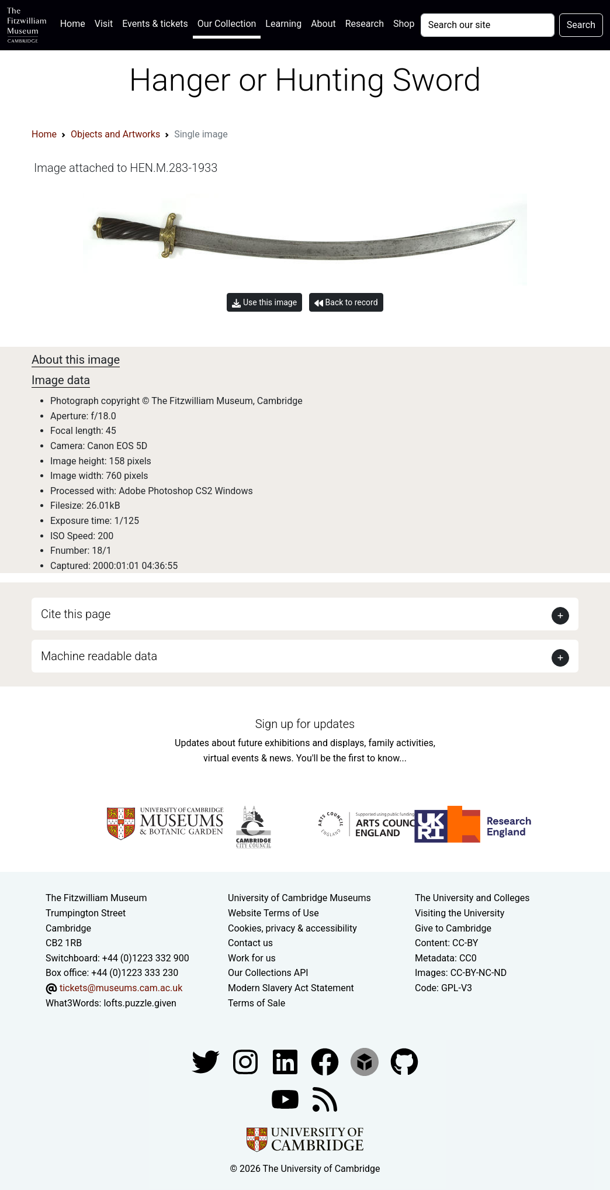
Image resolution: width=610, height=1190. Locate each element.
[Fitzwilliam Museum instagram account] (246, 1061)
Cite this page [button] (75, 614)
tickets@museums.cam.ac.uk (121, 988)
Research (364, 23)
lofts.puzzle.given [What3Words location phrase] (139, 1003)
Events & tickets (155, 23)
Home (75, 22)
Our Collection (226, 23)
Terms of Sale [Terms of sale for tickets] (256, 1003)
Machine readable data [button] (99, 656)
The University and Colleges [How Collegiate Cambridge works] (472, 897)
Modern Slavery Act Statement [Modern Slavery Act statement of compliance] (291, 988)
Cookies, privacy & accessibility (292, 928)
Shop (403, 23)
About (323, 23)
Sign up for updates (305, 724)
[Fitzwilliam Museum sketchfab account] (366, 1061)
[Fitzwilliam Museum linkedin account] (326, 1061)
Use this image (264, 303)
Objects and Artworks (115, 134)
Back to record (345, 303)
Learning (283, 23)
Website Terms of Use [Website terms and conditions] (273, 913)
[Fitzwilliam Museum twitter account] (207, 1061)
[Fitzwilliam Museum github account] (404, 1061)
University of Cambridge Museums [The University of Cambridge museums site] (299, 897)
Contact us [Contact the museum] (250, 942)
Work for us (252, 958)
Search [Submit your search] (581, 24)
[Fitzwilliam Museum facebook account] (286, 1061)
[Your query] (487, 25)
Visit (104, 23)
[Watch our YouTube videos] (286, 1098)
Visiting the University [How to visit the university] (459, 913)
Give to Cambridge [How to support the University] (453, 928)
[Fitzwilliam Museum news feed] (325, 1098)
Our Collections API (268, 972)
